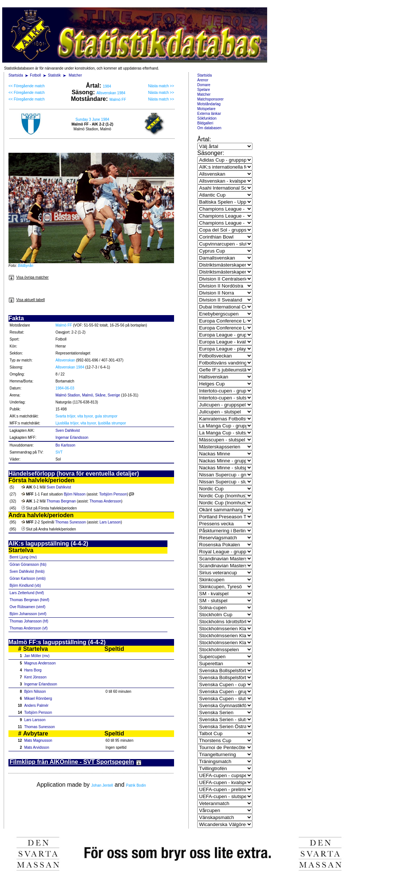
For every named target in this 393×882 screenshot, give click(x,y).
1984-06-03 (65, 388)
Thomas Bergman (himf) (29, 600)
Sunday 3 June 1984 (92, 119)
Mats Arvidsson (36, 747)
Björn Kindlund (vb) (25, 585)
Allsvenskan (65, 360)
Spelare (203, 90)
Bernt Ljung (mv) (23, 557)
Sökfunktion (206, 118)
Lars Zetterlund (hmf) (27, 593)
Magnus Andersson (40, 663)
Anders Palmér (36, 705)
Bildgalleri (205, 123)
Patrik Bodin (136, 785)
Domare (203, 85)
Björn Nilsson (74, 494)
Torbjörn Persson (113, 494)
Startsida (15, 75)
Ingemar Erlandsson (72, 437)
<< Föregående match (26, 86)
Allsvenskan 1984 (110, 93)
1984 (107, 86)
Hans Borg (33, 670)
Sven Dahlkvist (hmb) (27, 571)
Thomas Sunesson (70, 522)
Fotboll (35, 75)
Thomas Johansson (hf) (29, 621)
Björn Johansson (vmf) (28, 614)
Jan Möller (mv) (37, 656)
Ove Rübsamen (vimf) (27, 607)
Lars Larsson (110, 522)
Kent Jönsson (35, 677)
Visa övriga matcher (28, 277)
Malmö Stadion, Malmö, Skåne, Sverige (88, 395)
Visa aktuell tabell (26, 300)
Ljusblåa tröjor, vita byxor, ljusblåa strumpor (91, 423)
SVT (59, 452)
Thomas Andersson (105, 501)
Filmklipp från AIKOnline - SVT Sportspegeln (76, 762)
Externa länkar (209, 114)
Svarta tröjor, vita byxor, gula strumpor (86, 416)
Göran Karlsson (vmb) (28, 578)
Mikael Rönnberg (38, 698)
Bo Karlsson (65, 445)
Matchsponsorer (210, 99)
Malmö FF (118, 100)
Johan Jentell (102, 785)
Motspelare (206, 109)
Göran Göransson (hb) (28, 564)
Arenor (202, 80)
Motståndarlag (208, 104)
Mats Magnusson (38, 740)
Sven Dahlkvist (68, 430)
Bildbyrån (25, 266)
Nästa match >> (161, 86)
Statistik (54, 75)
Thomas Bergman (61, 501)
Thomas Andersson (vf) (28, 628)
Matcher (75, 75)
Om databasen (209, 128)
